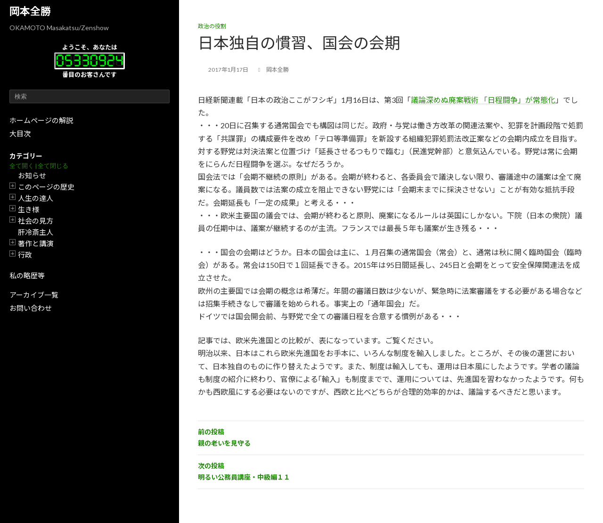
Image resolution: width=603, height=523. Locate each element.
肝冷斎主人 (35, 232)
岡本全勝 (30, 11)
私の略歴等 (27, 275)
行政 (25, 254)
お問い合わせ (30, 308)
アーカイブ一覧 (33, 295)
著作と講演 (35, 243)
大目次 (20, 133)
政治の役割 (212, 26)
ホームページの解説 (41, 120)
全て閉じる (53, 165)
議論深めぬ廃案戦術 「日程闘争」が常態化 (483, 99)
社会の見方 (35, 220)
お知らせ (32, 175)
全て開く (21, 165)
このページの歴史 (46, 187)
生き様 (28, 209)
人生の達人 (35, 198)
